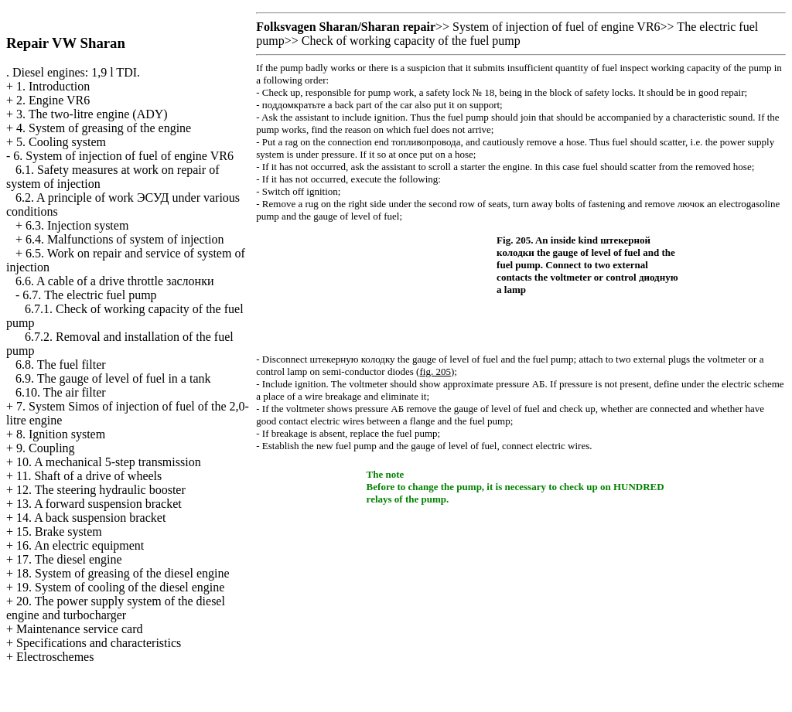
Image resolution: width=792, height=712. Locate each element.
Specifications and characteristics (98, 642)
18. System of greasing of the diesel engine (123, 573)
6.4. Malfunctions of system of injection (125, 239)
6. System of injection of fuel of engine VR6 (123, 155)
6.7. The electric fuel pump (89, 294)
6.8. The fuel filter (60, 364)
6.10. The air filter (60, 392)
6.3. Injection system (77, 225)
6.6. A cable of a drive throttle (114, 281)
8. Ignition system (60, 434)
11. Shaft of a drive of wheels (89, 475)
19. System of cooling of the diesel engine (120, 587)
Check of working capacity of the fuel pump (411, 40)
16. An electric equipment (80, 545)
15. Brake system (59, 531)
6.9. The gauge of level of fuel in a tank (113, 378)
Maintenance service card (79, 628)
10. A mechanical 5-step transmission (108, 461)
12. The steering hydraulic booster (101, 489)
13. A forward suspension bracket (99, 503)
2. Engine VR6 (53, 100)
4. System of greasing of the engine (103, 128)
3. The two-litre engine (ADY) (92, 114)
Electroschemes (55, 656)
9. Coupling (45, 448)
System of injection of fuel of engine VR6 (556, 26)
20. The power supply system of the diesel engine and (115, 608)
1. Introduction (53, 86)
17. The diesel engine (69, 559)
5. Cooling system (61, 141)
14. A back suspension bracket (91, 517)
